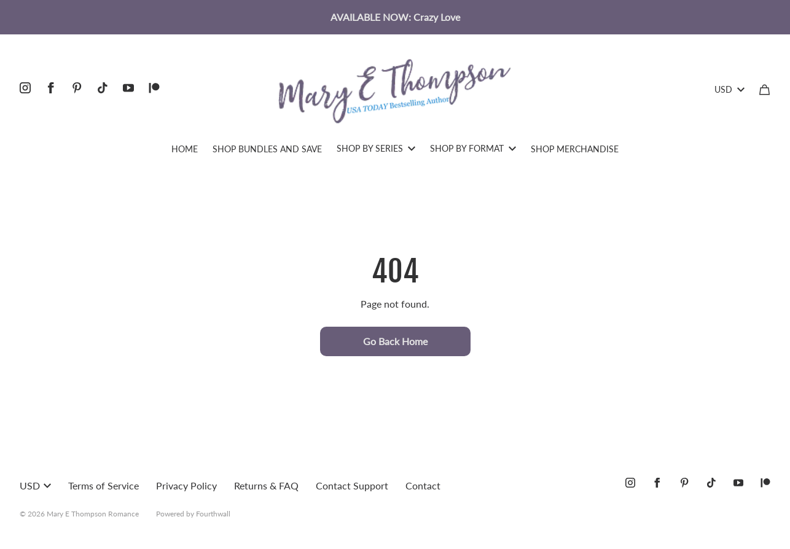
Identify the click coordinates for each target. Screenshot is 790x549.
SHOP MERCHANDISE (575, 149)
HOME (184, 149)
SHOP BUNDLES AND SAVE (267, 149)
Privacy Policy (186, 485)
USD (729, 89)
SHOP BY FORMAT (473, 148)
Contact (422, 485)
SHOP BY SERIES (376, 148)
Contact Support (352, 485)
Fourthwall (213, 513)
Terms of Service (103, 485)
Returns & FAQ (266, 485)
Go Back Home (395, 341)
